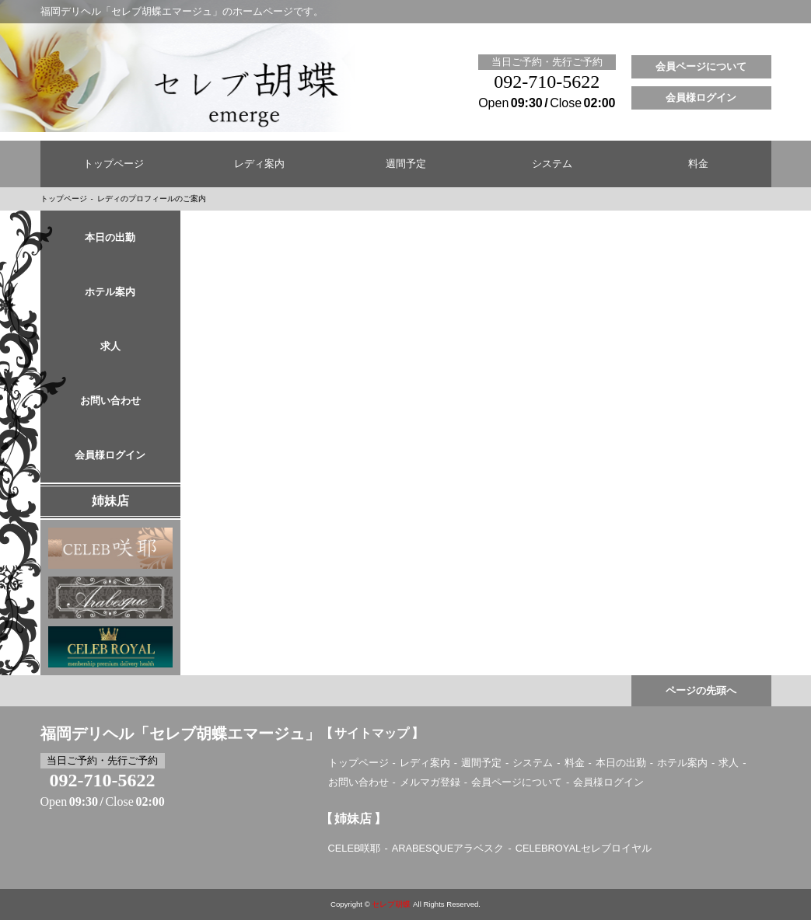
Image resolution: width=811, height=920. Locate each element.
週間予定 (406, 164)
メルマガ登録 (430, 782)
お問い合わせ (110, 401)
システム (552, 164)
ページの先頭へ (701, 690)
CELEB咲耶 (354, 848)
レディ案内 (259, 164)
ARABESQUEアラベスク (448, 848)
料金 (698, 164)
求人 (110, 346)
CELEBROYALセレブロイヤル (584, 848)
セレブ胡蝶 (391, 904)
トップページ (113, 164)
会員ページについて (700, 66)
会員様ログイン (701, 97)
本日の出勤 (110, 237)
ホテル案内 (110, 292)
